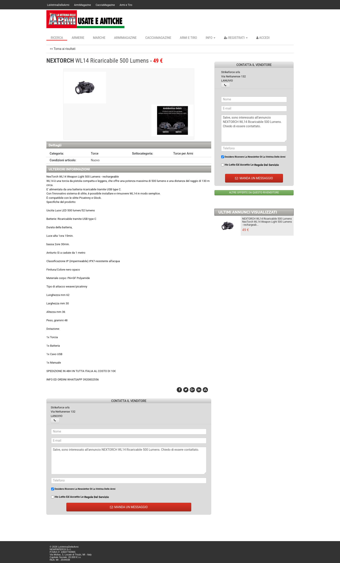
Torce (94, 153)
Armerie (78, 37)
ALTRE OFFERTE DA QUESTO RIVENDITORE (254, 192)
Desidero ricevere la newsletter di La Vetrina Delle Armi (83, 489)
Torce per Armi (183, 153)
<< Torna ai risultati (62, 49)
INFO (210, 37)
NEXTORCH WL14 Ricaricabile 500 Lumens (267, 218)
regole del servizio (96, 497)
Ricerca (57, 37)
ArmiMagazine (82, 5)
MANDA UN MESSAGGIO (129, 507)
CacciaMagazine (105, 5)
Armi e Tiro (126, 5)
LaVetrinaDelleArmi (58, 5)
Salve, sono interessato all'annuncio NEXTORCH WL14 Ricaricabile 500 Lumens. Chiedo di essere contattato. (128, 460)
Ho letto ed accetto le (80, 497)
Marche (99, 37)
